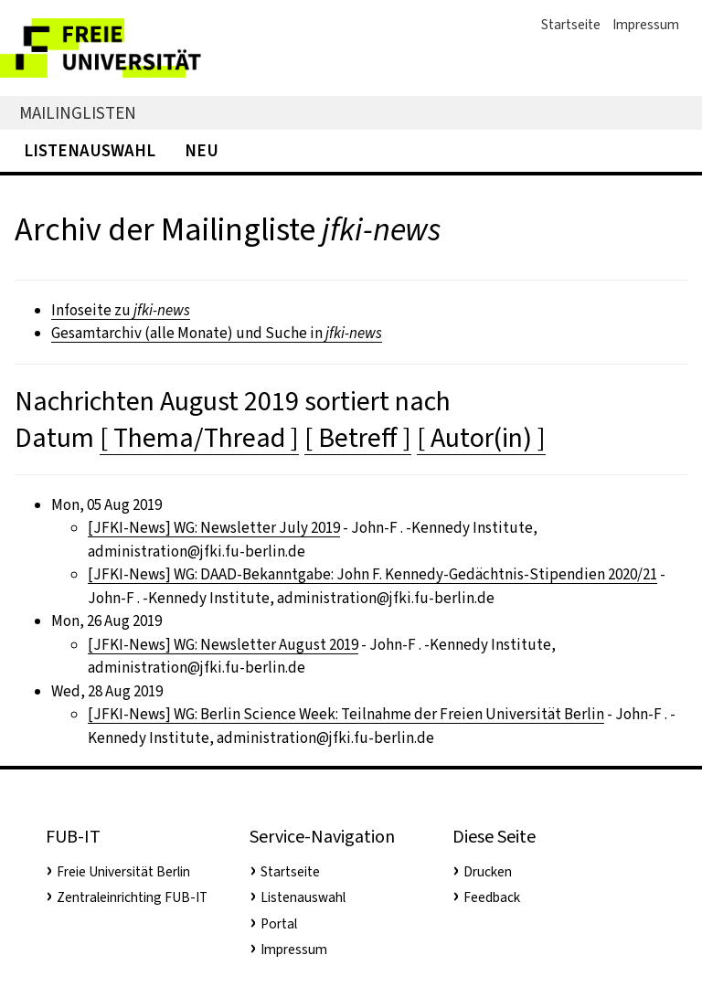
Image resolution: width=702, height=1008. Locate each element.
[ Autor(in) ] (481, 437)
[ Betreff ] (357, 437)
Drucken (487, 872)
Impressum (645, 25)
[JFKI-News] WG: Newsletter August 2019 (223, 644)
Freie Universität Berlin (123, 872)
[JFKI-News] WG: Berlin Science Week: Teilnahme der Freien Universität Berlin (346, 714)
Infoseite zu (120, 310)
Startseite (571, 25)
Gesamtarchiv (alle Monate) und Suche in (216, 333)
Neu (201, 150)
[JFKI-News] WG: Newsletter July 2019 (214, 527)
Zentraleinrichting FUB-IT (132, 897)
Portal (279, 924)
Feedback (491, 897)
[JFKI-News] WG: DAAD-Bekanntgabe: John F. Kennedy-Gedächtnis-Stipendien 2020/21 (372, 574)
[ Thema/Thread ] (199, 437)
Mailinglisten (77, 112)
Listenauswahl (89, 150)
